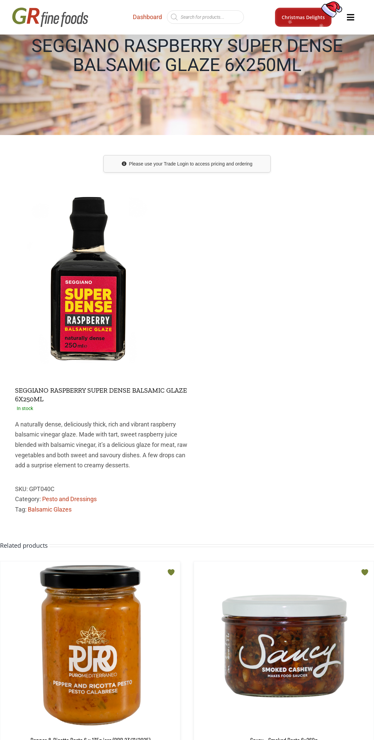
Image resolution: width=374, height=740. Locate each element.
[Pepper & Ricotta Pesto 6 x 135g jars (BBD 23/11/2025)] (90, 645)
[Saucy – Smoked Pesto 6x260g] (284, 645)
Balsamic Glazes (50, 509)
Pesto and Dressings (69, 498)
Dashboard (147, 16)
